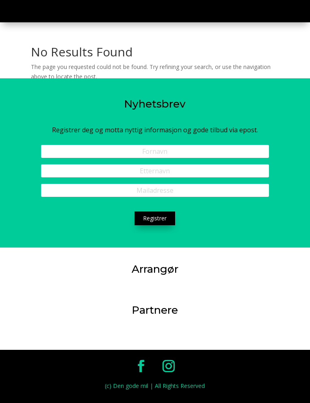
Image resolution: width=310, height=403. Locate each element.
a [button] (296, 12)
